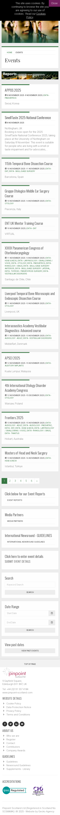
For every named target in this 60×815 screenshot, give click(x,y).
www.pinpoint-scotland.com (17, 692)
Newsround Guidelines (18, 765)
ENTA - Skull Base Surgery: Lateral (32, 268)
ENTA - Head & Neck (24, 428)
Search (30, 592)
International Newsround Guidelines (26, 542)
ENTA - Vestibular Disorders (37, 338)
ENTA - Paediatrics (36, 263)
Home (9, 52)
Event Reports (14, 500)
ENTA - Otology (18, 263)
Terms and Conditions (18, 714)
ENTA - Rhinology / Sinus (39, 431)
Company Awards (15, 750)
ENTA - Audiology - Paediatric (37, 425)
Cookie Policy (13, 703)
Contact (10, 743)
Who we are (12, 735)
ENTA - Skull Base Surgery (22, 171)
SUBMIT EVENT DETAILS (17, 561)
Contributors (13, 746)
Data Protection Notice (18, 707)
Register (11, 739)
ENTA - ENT (31, 228)
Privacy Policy (13, 710)
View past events (30, 651)
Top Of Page (30, 663)
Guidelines (12, 761)
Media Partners (15, 521)
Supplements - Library (18, 769)
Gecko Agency (46, 811)
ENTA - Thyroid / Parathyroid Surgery (23, 271)
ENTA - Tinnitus (12, 433)
